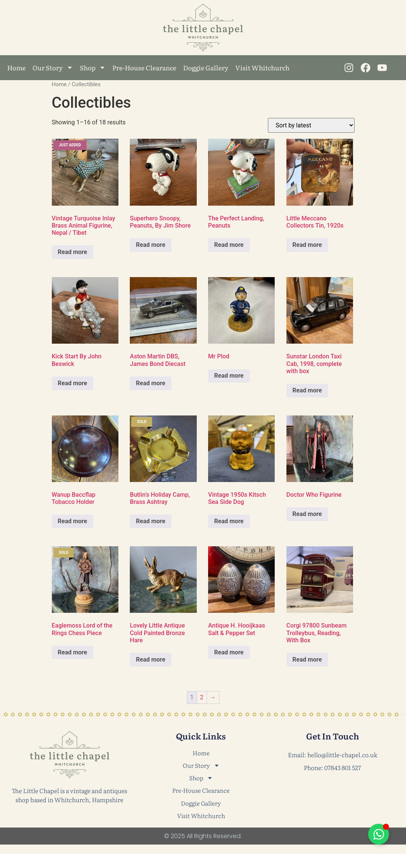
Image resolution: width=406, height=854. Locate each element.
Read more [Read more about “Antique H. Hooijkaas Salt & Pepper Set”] (229, 652)
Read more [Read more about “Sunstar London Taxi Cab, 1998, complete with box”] (307, 390)
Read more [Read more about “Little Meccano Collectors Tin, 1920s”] (307, 244)
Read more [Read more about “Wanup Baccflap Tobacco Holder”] (72, 521)
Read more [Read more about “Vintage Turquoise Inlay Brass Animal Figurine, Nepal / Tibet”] (72, 252)
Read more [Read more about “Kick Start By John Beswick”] (72, 383)
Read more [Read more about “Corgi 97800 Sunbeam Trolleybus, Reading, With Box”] (307, 659)
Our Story (53, 67)
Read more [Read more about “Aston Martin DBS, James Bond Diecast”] (150, 383)
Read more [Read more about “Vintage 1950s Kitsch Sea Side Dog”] (229, 521)
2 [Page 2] (202, 697)
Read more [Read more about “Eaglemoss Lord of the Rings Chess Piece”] (72, 652)
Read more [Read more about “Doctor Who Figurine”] (307, 514)
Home (16, 67)
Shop (93, 67)
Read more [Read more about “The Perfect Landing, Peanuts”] (229, 244)
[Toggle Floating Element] (378, 834)
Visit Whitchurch (262, 67)
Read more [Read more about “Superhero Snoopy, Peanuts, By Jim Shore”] (150, 244)
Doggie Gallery (206, 67)
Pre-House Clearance (144, 67)
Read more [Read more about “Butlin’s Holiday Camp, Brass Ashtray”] (150, 521)
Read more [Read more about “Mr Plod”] (229, 375)
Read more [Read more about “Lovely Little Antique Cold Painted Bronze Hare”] (150, 659)
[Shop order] (311, 125)
